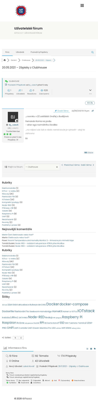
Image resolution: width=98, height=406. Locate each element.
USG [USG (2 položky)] (54, 328)
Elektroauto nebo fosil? (23, 234)
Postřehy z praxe (9, 225)
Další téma (87, 165)
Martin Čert (7, 234)
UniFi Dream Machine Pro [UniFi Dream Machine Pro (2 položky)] (39, 328)
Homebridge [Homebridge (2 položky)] (46, 311)
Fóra (7, 52)
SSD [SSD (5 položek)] (62, 323)
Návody (5, 194)
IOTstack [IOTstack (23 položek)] (86, 311)
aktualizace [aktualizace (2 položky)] (23, 304)
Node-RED (6, 205)
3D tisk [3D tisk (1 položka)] (4, 305)
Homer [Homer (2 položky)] (66, 311)
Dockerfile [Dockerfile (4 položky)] (8, 311)
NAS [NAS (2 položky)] (26, 317)
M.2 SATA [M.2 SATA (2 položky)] (19, 317)
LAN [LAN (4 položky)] (12, 317)
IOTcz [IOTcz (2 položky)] (74, 311)
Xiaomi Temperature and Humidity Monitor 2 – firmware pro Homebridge (41, 240)
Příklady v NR (7, 208)
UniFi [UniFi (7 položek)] (10, 328)
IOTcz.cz (18, 33)
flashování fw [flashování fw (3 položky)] (21, 311)
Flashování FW (8, 196)
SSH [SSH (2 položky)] (66, 323)
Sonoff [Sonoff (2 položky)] (56, 323)
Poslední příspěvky (39, 52)
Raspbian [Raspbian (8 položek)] (9, 323)
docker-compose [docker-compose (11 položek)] (73, 304)
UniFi (4, 216)
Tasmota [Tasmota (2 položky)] (73, 323)
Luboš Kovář (28, 366)
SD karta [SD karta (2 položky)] (48, 323)
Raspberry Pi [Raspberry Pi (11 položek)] (72, 317)
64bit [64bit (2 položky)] (15, 304)
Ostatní (5, 210)
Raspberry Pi (7, 213)
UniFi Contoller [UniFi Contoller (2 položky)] (21, 328)
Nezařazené (7, 219)
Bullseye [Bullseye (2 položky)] (34, 304)
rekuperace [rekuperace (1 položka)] (29, 323)
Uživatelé (20, 52)
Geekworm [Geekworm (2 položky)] (34, 311)
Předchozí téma (71, 165)
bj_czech (33, 85)
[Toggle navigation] (82, 5)
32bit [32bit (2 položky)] (9, 304)
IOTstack (6, 199)
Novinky (5, 222)
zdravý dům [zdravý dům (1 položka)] (76, 328)
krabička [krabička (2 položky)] (6, 317)
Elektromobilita (9, 188)
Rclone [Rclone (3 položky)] (20, 322)
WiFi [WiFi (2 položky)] (63, 328)
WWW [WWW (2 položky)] (68, 328)
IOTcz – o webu (9, 191)
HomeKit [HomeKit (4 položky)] (57, 311)
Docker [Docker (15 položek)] (52, 304)
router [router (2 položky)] (36, 323)
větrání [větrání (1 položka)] (58, 328)
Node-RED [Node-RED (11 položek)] (36, 317)
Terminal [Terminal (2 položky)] (82, 323)
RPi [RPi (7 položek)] (42, 323)
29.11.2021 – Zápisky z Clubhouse (73, 366)
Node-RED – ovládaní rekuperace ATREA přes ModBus (39, 243)
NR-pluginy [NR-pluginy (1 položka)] (57, 318)
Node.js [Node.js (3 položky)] (49, 317)
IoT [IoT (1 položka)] (70, 312)
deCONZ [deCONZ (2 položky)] (42, 304)
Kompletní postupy (10, 202)
